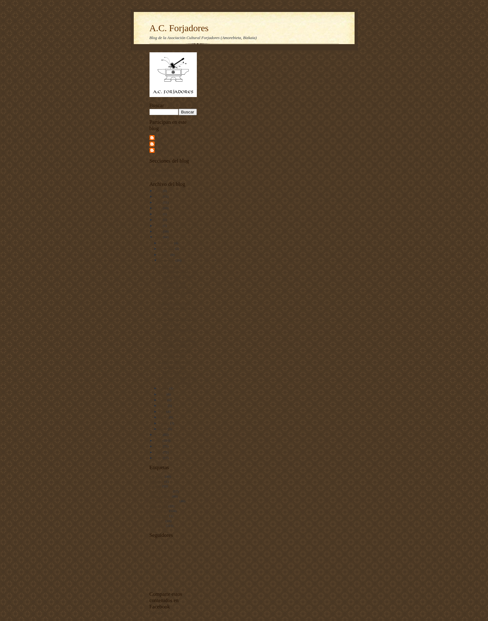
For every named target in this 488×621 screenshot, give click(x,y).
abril (162, 411)
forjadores (157, 481)
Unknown (163, 150)
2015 (159, 225)
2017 (159, 219)
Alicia (160, 137)
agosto (164, 388)
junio (163, 400)
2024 (159, 196)
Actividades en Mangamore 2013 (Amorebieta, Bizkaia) (176, 271)
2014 (159, 231)
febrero (164, 423)
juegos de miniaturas (164, 501)
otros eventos (159, 511)
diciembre (166, 243)
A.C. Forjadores (179, 28)
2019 (159, 208)
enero (163, 429)
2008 (159, 458)
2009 (159, 452)
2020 (159, 202)
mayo (163, 405)
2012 (159, 434)
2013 (159, 237)
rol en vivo (157, 521)
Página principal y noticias (168, 170)
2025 (159, 191)
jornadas (156, 486)
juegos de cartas (161, 491)
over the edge (159, 516)
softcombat (157, 525)
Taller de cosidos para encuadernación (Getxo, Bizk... (177, 308)
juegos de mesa (160, 496)
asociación (157, 476)
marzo (164, 417)
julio (162, 394)
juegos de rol (159, 506)
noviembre (167, 248)
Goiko (160, 144)
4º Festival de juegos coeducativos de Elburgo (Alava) (172, 366)
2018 (159, 214)
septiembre (167, 260)
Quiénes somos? (161, 175)
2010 (159, 446)
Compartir (157, 612)
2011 (159, 440)
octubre (164, 254)
